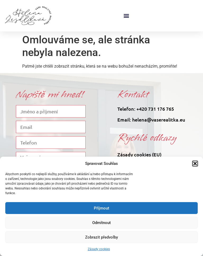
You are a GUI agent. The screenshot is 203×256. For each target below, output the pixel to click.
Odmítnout (101, 222)
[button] (195, 163)
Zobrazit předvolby (101, 237)
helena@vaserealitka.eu (158, 120)
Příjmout (101, 208)
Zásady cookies (99, 249)
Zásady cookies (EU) (139, 154)
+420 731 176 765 (155, 109)
